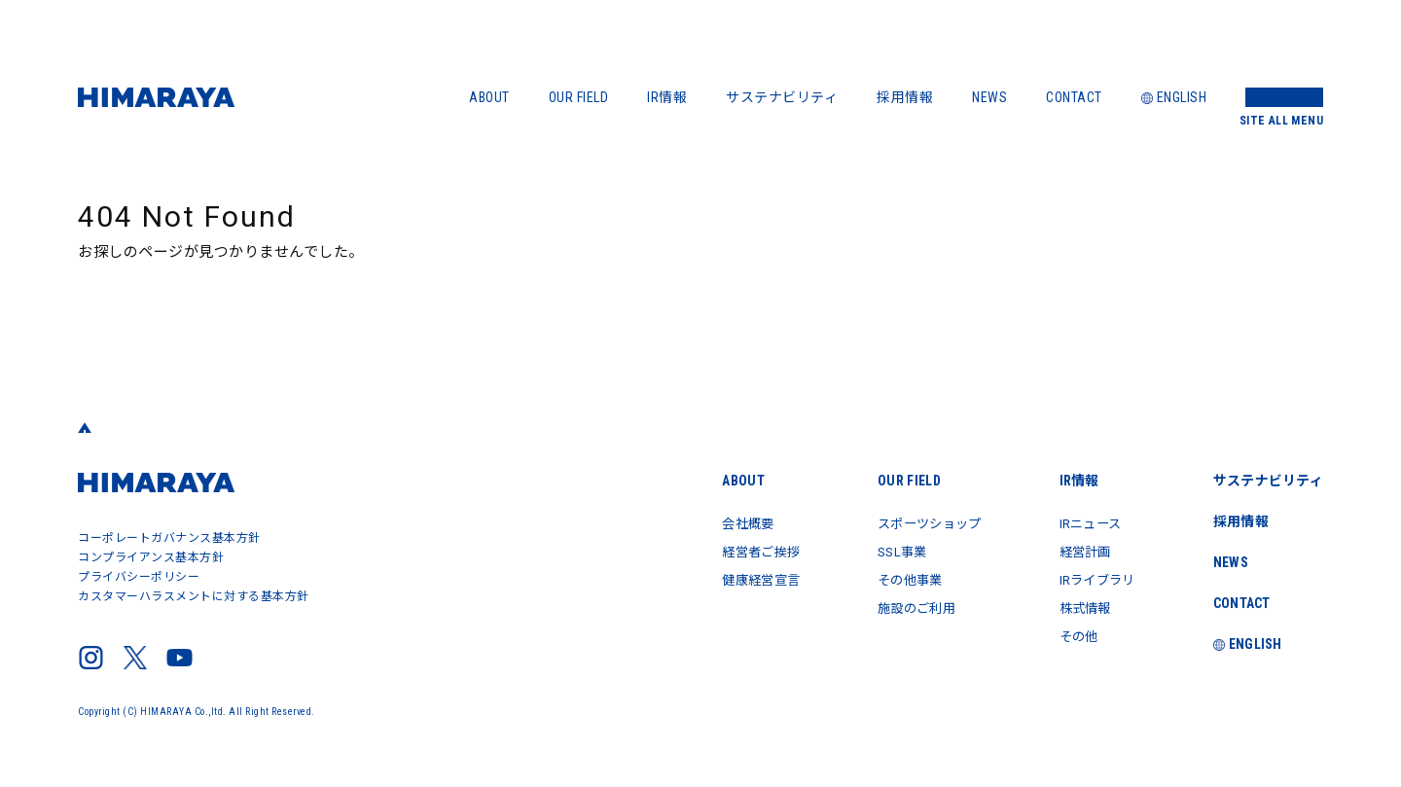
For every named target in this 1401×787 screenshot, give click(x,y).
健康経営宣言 (740, 578)
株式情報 (1079, 605)
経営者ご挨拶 (740, 550)
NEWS (989, 97)
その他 (1072, 632)
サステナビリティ (782, 97)
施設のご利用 (902, 605)
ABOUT (489, 97)
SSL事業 (887, 550)
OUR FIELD (579, 97)
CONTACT (1074, 97)
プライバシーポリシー (138, 577)
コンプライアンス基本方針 (151, 557)
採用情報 (905, 97)
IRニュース (1085, 523)
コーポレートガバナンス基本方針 (169, 538)
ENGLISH (1174, 97)
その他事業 (895, 578)
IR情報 (667, 97)
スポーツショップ (916, 523)
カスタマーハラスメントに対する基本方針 (193, 596)
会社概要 (726, 523)
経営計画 (1079, 550)
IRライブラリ (1092, 578)
